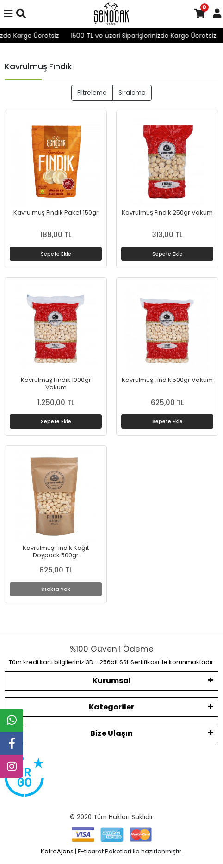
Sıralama (132, 92)
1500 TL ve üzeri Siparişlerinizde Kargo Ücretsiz (150, 35)
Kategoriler (111, 707)
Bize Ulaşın (111, 733)
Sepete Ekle (56, 253)
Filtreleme (92, 92)
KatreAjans (57, 851)
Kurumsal (112, 680)
